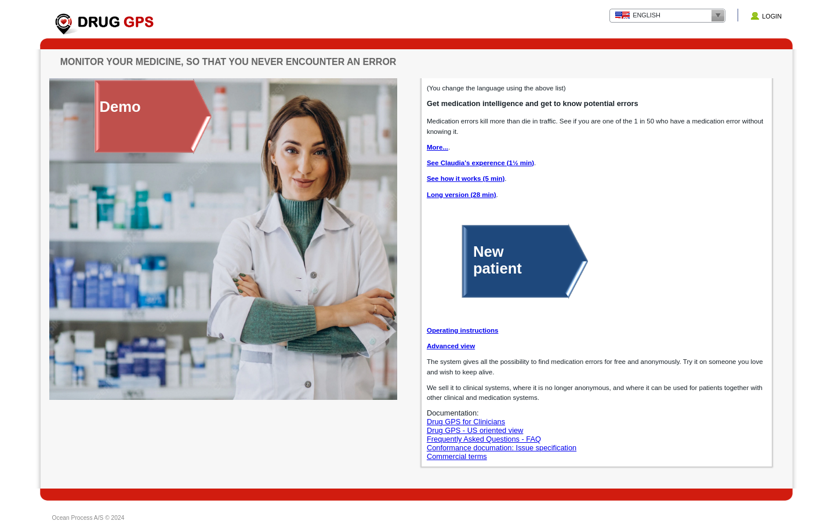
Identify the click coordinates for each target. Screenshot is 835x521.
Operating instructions (462, 330)
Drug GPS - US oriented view (475, 430)
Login (772, 16)
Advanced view (451, 346)
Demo (120, 107)
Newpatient (497, 259)
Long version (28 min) (461, 194)
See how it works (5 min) (465, 178)
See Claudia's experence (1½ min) (480, 162)
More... (437, 147)
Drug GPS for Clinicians (466, 421)
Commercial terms (457, 456)
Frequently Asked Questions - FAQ (484, 439)
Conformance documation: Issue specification (501, 447)
